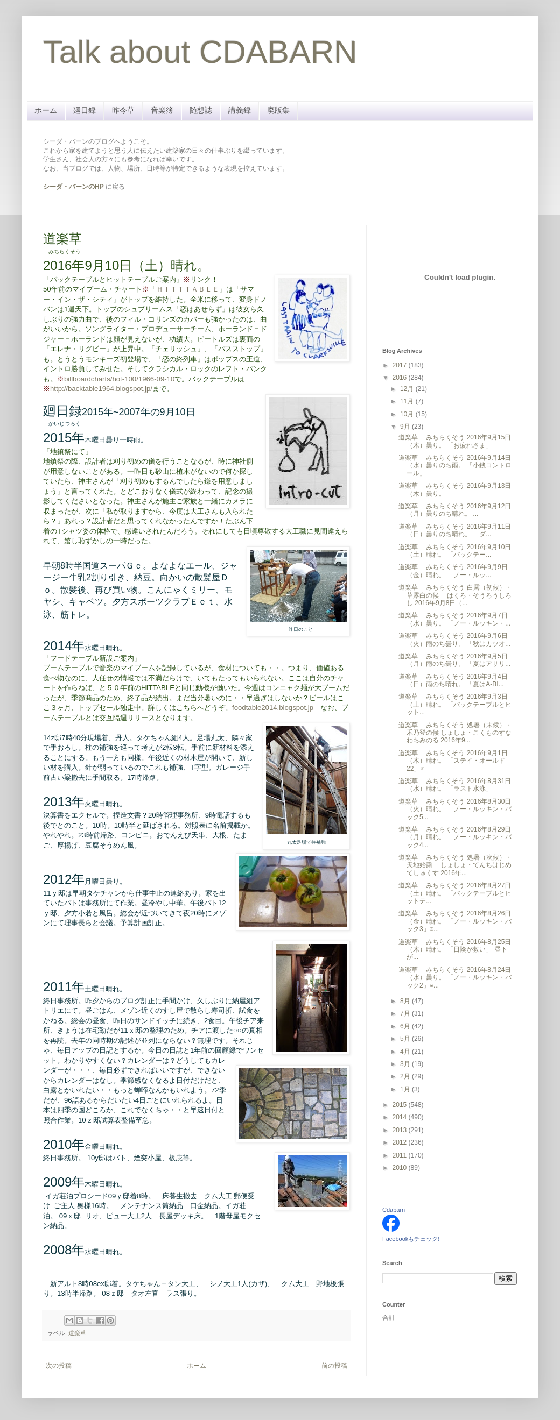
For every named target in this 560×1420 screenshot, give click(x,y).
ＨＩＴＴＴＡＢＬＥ (187, 289)
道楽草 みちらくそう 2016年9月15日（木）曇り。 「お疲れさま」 (454, 441)
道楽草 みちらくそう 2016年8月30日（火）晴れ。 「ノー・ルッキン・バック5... (455, 809)
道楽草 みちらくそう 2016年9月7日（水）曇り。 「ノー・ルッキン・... (454, 619)
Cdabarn (393, 1209)
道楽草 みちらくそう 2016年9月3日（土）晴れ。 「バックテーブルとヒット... (455, 704)
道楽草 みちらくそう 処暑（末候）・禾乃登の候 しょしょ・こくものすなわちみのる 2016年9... (455, 732)
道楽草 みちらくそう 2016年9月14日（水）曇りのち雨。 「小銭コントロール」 (455, 465)
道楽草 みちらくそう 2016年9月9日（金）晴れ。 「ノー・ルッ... (453, 570)
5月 (406, 1038)
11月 (408, 401)
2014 (401, 1117)
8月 (406, 1001)
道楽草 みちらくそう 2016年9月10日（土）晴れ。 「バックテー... (454, 550)
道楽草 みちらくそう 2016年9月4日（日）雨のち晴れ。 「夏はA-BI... (453, 680)
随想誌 (201, 110)
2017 (401, 365)
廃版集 (278, 110)
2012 (401, 1142)
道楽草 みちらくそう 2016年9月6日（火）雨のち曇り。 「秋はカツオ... (454, 639)
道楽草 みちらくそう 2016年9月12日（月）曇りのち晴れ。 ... (454, 509)
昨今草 (123, 110)
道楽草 (77, 1333)
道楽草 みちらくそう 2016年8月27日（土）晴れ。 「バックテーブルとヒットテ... (455, 893)
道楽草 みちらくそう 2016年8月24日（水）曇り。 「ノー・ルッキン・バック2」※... (455, 977)
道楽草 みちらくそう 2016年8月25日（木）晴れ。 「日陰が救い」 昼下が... (454, 949)
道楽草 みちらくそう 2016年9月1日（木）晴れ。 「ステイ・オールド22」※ (453, 760)
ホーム (45, 110)
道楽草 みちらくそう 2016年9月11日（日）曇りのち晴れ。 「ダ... (454, 530)
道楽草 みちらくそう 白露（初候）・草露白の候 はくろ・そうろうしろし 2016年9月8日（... (455, 595)
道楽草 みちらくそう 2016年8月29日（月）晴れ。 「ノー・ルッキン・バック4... (455, 837)
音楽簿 (162, 110)
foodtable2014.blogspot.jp (272, 708)
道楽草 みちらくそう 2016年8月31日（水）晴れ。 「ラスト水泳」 (454, 784)
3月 (406, 1064)
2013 (401, 1130)
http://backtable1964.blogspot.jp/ (101, 389)
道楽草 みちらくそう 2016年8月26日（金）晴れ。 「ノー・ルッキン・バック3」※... (455, 921)
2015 (401, 1105)
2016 (401, 377)
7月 (406, 1013)
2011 (401, 1155)
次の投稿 (59, 1365)
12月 (408, 389)
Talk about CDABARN (200, 52)
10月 (408, 414)
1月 (406, 1089)
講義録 (239, 110)
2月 (406, 1076)
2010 (401, 1168)
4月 (406, 1051)
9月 (406, 426)
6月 (406, 1026)
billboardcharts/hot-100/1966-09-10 (119, 379)
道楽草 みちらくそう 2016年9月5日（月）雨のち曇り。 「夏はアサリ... (454, 660)
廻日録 (84, 110)
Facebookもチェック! (410, 1239)
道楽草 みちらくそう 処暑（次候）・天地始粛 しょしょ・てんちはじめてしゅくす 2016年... (455, 865)
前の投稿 (334, 1365)
